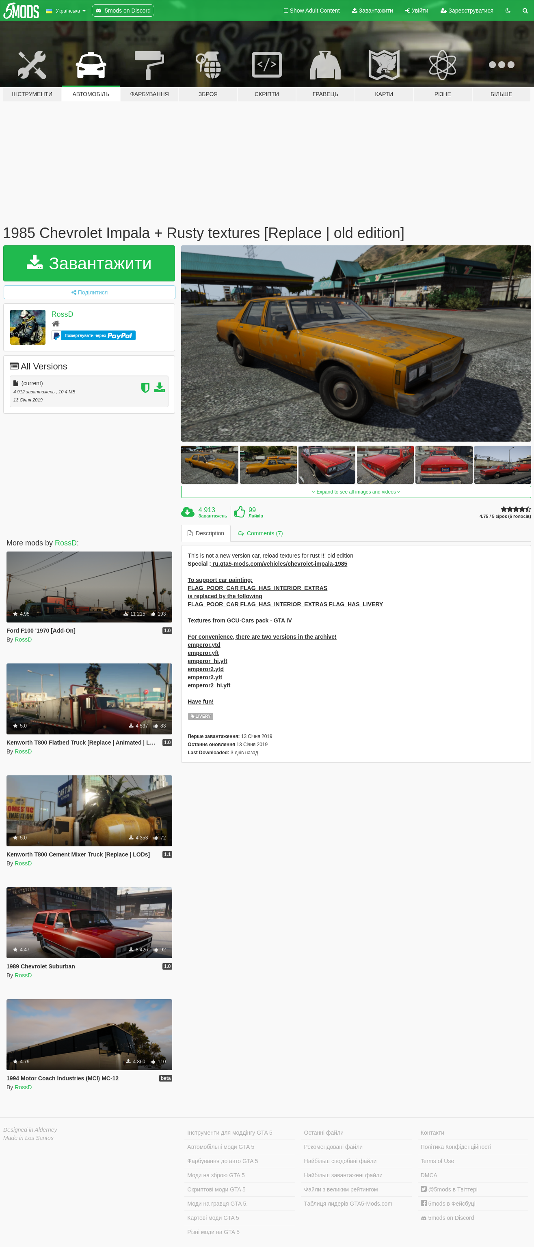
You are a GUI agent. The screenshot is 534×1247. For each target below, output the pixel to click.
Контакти (432, 1132)
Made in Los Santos (28, 1138)
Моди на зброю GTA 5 (215, 1175)
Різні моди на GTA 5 (213, 1232)
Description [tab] (206, 533)
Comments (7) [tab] (260, 533)
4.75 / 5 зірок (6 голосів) (505, 516)
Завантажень (213, 515)
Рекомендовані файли (333, 1147)
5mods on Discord (447, 1218)
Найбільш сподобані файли (340, 1161)
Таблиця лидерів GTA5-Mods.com (348, 1203)
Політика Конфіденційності (456, 1147)
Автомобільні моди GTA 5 (220, 1147)
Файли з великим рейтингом (341, 1189)
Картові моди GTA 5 (213, 1218)
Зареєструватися (467, 10)
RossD (63, 314)
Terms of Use (437, 1161)
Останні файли (324, 1132)
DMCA (429, 1175)
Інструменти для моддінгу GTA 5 (229, 1132)
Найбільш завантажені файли (343, 1175)
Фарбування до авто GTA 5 (222, 1161)
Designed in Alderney (30, 1130)
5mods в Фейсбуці (448, 1203)
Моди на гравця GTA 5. (217, 1203)
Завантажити (372, 10)
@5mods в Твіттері (449, 1189)
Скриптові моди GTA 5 (216, 1189)
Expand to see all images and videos (356, 492)
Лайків (256, 515)
